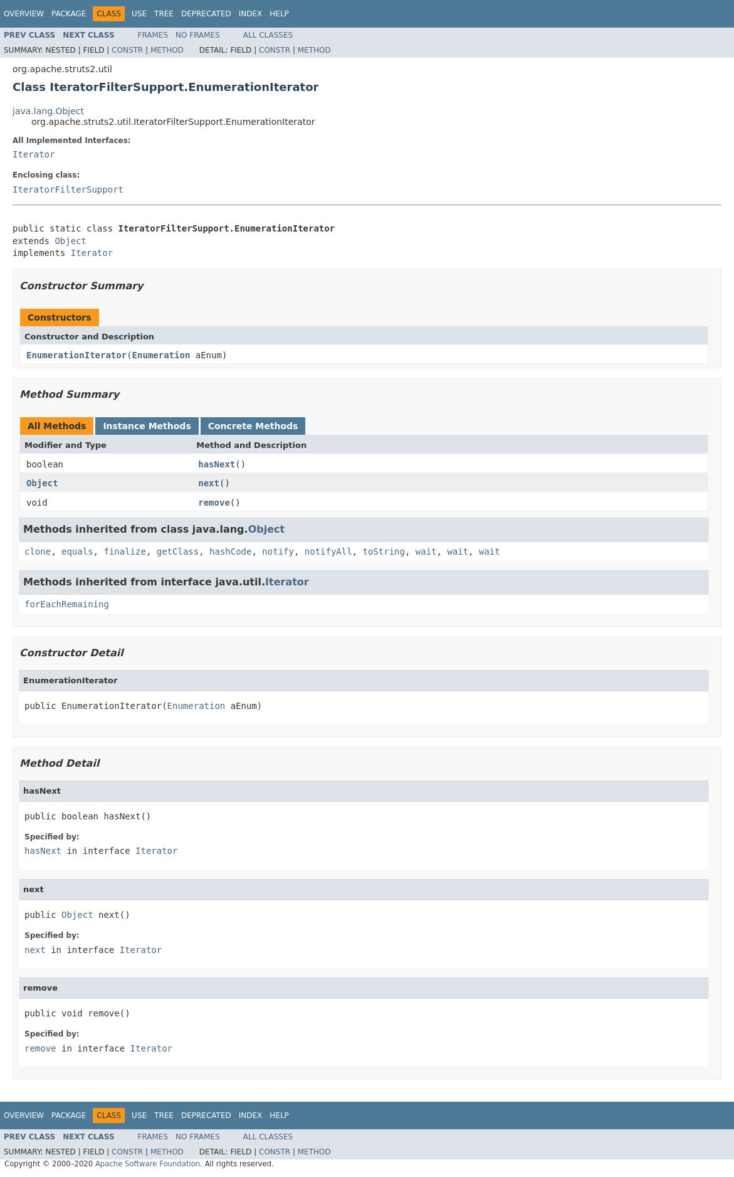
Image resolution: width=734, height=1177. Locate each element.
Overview (24, 13)
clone (37, 551)
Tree (164, 13)
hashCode (230, 551)
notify (278, 551)
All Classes (268, 35)
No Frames (198, 35)
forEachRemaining (66, 604)
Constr (127, 50)
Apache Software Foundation (147, 1163)
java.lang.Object (48, 111)
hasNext (216, 464)
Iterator (34, 154)
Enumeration (161, 355)
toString (384, 551)
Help (279, 13)
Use (139, 13)
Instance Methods (147, 426)
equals (77, 551)
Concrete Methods (253, 426)
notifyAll (328, 551)
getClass (178, 551)
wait (426, 551)
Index (251, 13)
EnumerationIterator (76, 355)
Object (71, 241)
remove (214, 503)
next (208, 483)
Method (167, 50)
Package (68, 13)
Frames (153, 35)
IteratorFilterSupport (68, 189)
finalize (124, 551)
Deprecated (206, 13)
